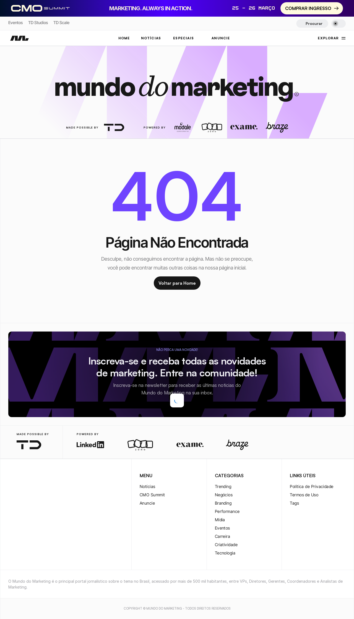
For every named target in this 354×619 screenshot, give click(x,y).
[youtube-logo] (38, 476)
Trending (223, 486)
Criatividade (226, 544)
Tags (294, 503)
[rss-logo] (47, 476)
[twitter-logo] (20, 476)
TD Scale (61, 22)
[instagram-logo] (11, 476)
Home (124, 38)
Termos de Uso (304, 494)
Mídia (220, 519)
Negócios (224, 494)
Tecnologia (225, 553)
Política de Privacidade (311, 486)
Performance (227, 511)
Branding (223, 503)
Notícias (147, 486)
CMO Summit (152, 494)
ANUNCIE (221, 38)
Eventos (15, 22)
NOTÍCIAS (151, 38)
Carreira (222, 536)
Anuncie (147, 503)
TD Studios (38, 22)
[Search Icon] (312, 23)
